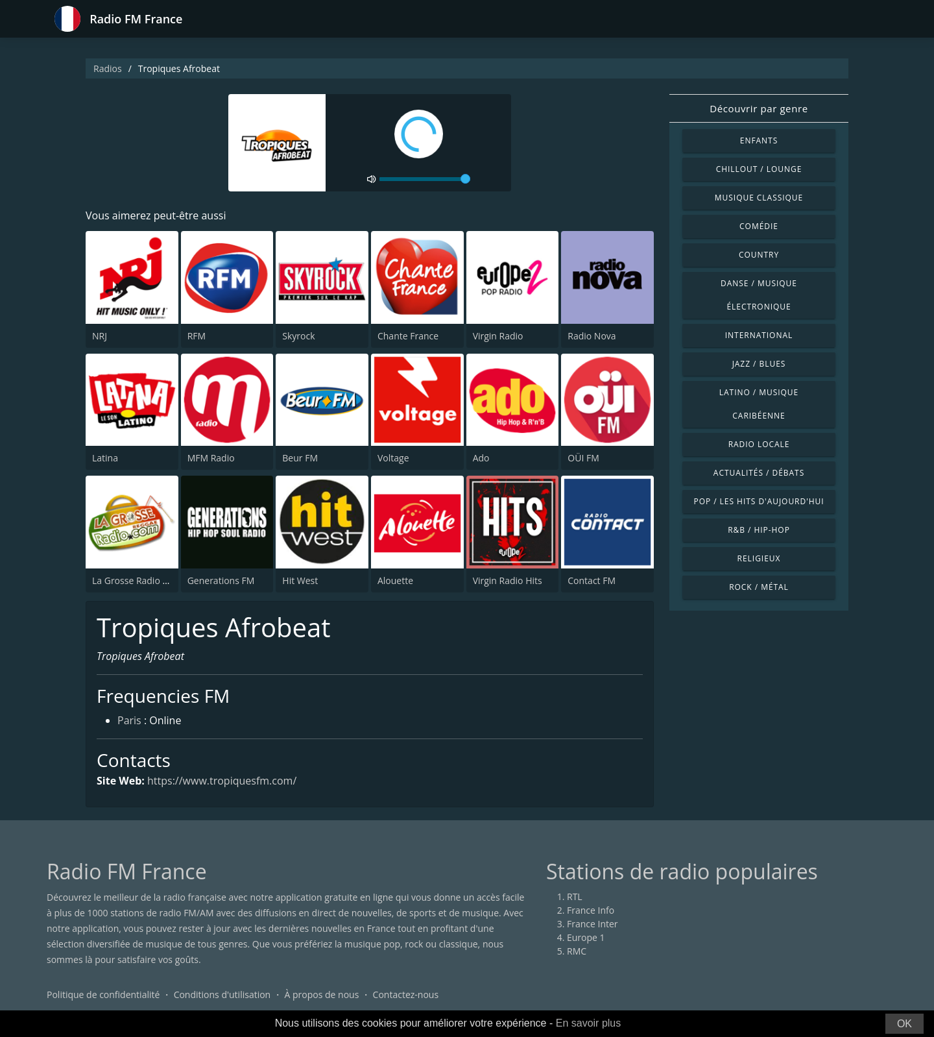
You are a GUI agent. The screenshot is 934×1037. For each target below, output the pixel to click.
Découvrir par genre (759, 108)
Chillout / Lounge (759, 169)
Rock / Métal (759, 586)
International (759, 335)
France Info (590, 910)
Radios (107, 68)
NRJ (99, 336)
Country (759, 254)
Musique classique (759, 197)
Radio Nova (592, 336)
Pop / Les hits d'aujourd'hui (758, 501)
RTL (574, 896)
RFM (196, 336)
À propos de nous (321, 994)
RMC (576, 951)
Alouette (395, 580)
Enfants (759, 140)
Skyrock (298, 336)
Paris (129, 720)
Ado (481, 458)
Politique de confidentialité (103, 994)
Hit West (300, 580)
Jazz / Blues (759, 363)
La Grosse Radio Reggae (142, 580)
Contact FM (592, 580)
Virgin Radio (498, 336)
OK (904, 1023)
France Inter (592, 924)
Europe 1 (586, 937)
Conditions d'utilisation (222, 994)
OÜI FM (583, 458)
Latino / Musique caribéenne (758, 404)
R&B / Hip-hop (759, 529)
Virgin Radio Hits (507, 580)
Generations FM (221, 580)
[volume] (424, 179)
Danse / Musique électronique (759, 295)
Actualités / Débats (758, 472)
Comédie (758, 226)
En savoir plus (588, 1023)
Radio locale (759, 444)
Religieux (759, 558)
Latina (105, 458)
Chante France (407, 336)
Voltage (393, 458)
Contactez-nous (406, 994)
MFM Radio (211, 458)
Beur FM (300, 458)
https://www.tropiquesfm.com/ (221, 781)
